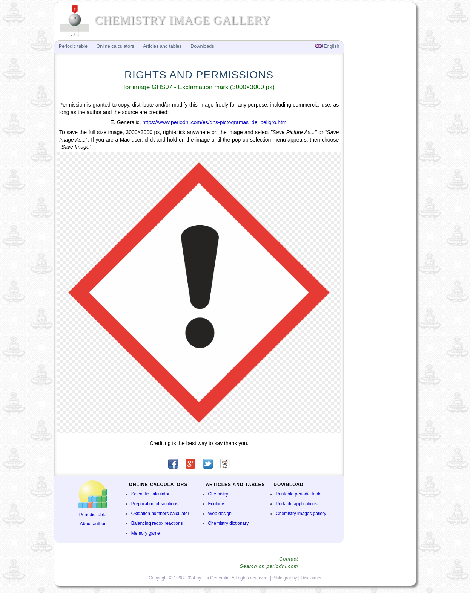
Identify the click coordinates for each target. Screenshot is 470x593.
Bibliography (284, 578)
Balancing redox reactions (157, 523)
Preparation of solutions (154, 503)
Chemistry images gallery (301, 513)
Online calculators (115, 46)
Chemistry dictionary (228, 523)
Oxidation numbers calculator (160, 513)
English (327, 46)
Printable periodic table (298, 494)
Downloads (202, 46)
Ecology (216, 503)
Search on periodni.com (269, 566)
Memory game (145, 533)
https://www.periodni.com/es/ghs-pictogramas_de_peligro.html (214, 122)
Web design (220, 513)
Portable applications (296, 503)
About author (93, 523)
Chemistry (218, 494)
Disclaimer (311, 578)
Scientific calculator (150, 494)
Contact (288, 559)
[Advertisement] (379, 164)
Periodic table (92, 514)
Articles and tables (162, 46)
